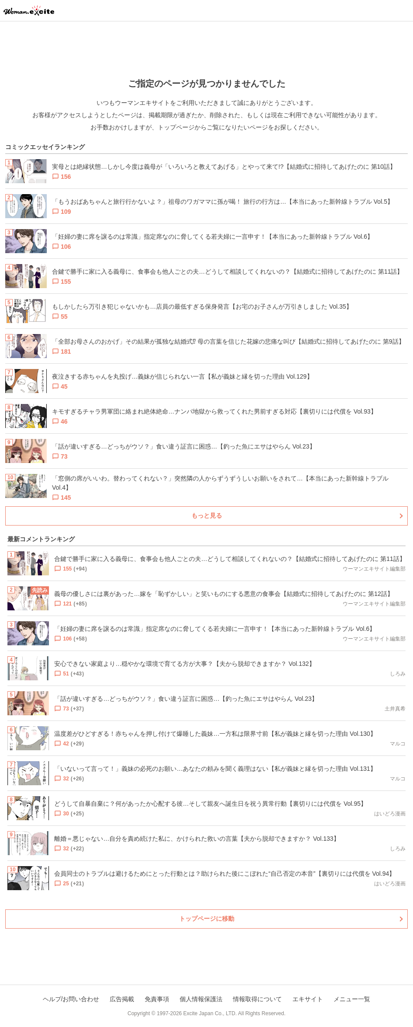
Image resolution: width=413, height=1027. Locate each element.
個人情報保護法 (201, 999)
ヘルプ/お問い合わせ (71, 999)
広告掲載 (122, 999)
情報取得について (257, 999)
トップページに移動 (206, 918)
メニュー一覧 (351, 999)
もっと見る (206, 515)
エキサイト (307, 999)
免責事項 (157, 999)
